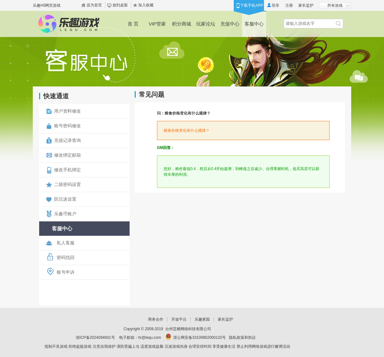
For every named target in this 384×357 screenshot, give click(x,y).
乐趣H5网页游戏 (46, 5)
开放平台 (179, 319)
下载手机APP (251, 5)
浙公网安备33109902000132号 (199, 337)
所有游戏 (335, 5)
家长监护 (306, 5)
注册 (289, 5)
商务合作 (155, 319)
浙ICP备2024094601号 (95, 337)
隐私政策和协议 (242, 337)
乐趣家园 (202, 319)
